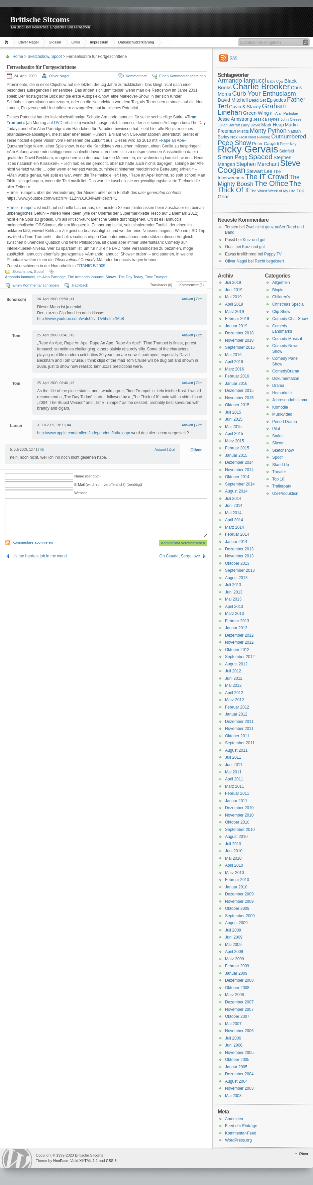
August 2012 (236, 664)
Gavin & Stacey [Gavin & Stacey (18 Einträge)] (245, 106)
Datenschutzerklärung (136, 42)
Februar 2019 (237, 318)
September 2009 (240, 915)
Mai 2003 (233, 1095)
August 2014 (236, 491)
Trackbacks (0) (161, 285)
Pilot (276, 428)
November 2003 (239, 1088)
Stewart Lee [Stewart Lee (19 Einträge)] (259, 171)
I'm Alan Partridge (51, 277)
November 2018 (239, 340)
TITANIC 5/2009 (91, 265)
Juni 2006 (233, 1045)
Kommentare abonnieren (32, 542)
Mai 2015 (233, 426)
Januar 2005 (236, 1067)
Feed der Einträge (241, 1125)
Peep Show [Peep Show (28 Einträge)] (234, 142)
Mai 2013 (233, 599)
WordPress (17, 1158)
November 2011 (239, 728)
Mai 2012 (233, 685)
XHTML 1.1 (88, 1161)
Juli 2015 (233, 412)
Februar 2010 (237, 879)
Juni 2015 (233, 419)
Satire (277, 436)
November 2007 (239, 1009)
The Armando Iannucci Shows (92, 277)
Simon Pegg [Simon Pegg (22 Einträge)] (232, 157)
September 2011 (240, 743)
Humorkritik (282, 393)
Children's (281, 297)
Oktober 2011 (237, 736)
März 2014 (234, 527)
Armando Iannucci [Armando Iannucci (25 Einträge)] (242, 80)
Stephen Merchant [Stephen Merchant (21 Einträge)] (257, 164)
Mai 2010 (233, 858)
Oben (303, 1154)
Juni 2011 (233, 764)
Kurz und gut (254, 239)
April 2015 (234, 433)
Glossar (55, 42)
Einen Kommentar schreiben (182, 76)
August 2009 (236, 923)
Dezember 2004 (239, 1074)
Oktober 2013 (237, 563)
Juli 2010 (233, 844)
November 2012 (239, 642)
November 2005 (239, 1052)
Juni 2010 (233, 851)
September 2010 (240, 829)
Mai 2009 (233, 944)
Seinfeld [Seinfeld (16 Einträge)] (286, 151)
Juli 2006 (233, 1038)
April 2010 (234, 865)
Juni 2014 (233, 505)
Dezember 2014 (239, 462)
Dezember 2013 (239, 549)
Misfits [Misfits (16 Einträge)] (243, 131)
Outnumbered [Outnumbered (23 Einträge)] (288, 136)
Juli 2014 (233, 498)
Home (7, 42)
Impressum (99, 42)
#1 (72, 299)
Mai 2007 (233, 1023)
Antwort (187, 299)
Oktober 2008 (237, 987)
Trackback (79, 285)
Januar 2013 (236, 628)
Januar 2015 (236, 455)
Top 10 (278, 479)
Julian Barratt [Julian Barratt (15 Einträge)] (229, 125)
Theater (279, 471)
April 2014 (234, 520)
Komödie (280, 407)
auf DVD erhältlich (63, 122)
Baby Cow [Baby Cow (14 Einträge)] (275, 81)
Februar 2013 (237, 621)
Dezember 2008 (239, 980)
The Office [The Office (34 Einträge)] (271, 183)
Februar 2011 (237, 793)
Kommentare (136, 76)
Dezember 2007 (239, 1002)
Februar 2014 (237, 534)
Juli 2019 (233, 282)
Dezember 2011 (239, 721)
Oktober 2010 (237, 822)
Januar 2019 (236, 326)
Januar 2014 (236, 541)
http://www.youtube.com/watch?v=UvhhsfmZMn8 (80, 318)
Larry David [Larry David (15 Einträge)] (250, 125)
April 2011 (234, 779)
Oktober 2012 (237, 649)
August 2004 (236, 1081)
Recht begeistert (269, 261)
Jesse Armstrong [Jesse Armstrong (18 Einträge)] (235, 119)
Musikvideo (282, 414)
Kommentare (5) (192, 285)
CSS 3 (111, 1161)
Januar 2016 (236, 383)
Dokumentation (285, 378)
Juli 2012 (233, 671)
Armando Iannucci (20, 277)
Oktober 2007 (237, 1016)
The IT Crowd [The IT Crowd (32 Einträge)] (266, 177)
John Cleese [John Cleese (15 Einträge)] (291, 119)
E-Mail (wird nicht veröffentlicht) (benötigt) (108, 484)
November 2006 (239, 1031)
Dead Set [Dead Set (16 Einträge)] (257, 100)
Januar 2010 (236, 887)
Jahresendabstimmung (292, 400)
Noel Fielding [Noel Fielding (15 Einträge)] (259, 137)
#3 (72, 383)
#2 (72, 335)
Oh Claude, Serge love (180, 556)
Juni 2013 (233, 592)
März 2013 (234, 613)
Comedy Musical (287, 338)
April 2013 (234, 606)
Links (75, 42)
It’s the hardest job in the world (39, 556)
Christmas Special (288, 304)
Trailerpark (281, 486)
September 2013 (240, 570)
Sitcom (278, 443)
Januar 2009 (236, 973)
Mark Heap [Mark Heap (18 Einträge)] (272, 124)
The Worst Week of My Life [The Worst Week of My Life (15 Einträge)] (272, 191)
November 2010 (239, 815)
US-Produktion (285, 493)
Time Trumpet (156, 277)
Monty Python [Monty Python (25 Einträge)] (268, 130)
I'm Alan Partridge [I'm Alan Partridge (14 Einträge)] (284, 113)
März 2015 (234, 441)
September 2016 (240, 347)
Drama (278, 385)
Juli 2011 (233, 757)
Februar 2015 (237, 448)
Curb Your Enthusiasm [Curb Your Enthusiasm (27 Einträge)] (264, 93)
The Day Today (130, 277)
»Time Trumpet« (21, 207)
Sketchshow (38, 56)
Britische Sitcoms (40, 19)
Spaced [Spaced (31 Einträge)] (260, 156)
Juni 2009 (233, 937)
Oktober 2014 (237, 476)
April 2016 (234, 361)
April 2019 (234, 304)
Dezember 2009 (239, 894)
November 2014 (239, 469)
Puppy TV (273, 254)
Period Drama (284, 421)
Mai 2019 (233, 297)
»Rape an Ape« (172, 140)
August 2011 (236, 750)
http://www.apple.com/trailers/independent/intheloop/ (83, 433)
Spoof (56, 56)
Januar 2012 (236, 714)
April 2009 (234, 951)
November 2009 (239, 901)
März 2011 (234, 786)
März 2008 (234, 994)
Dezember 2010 (239, 807)
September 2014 (240, 484)
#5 (42, 449)
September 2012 (240, 656)
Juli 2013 (233, 584)
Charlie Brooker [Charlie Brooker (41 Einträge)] (261, 86)
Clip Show (281, 311)
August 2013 (236, 577)
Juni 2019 (233, 290)
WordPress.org (238, 1140)
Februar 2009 (237, 966)
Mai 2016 (233, 354)
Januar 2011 (236, 800)
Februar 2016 (237, 376)
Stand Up (280, 464)
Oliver (196, 450)
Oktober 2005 (237, 1059)
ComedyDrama (285, 371)
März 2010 (234, 872)
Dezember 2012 (239, 635)
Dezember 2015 (239, 390)
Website (81, 493)
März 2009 (234, 959)
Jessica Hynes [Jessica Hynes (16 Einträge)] (266, 119)
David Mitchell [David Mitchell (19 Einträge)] (233, 100)
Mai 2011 (233, 772)
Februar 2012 (237, 707)
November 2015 (239, 398)
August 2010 (236, 836)
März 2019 (234, 311)
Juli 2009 (233, 930)
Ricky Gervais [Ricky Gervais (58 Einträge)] (248, 148)
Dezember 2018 (239, 333)
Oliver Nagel (28, 42)
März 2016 (234, 369)
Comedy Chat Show (290, 318)
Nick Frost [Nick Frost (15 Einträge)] (238, 137)
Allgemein (281, 282)
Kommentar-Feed (240, 1133)
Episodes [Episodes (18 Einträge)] (276, 100)
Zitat (199, 299)
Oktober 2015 (237, 405)
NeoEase (60, 1161)
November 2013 (239, 556)
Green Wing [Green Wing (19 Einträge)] (256, 113)
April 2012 (234, 692)
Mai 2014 (233, 513)
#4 (69, 425)
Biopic (277, 290)
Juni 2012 (233, 678)
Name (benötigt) (87, 476)
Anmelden (234, 1118)
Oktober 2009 (237, 908)
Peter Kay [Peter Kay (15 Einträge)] (288, 144)
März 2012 (234, 699)
